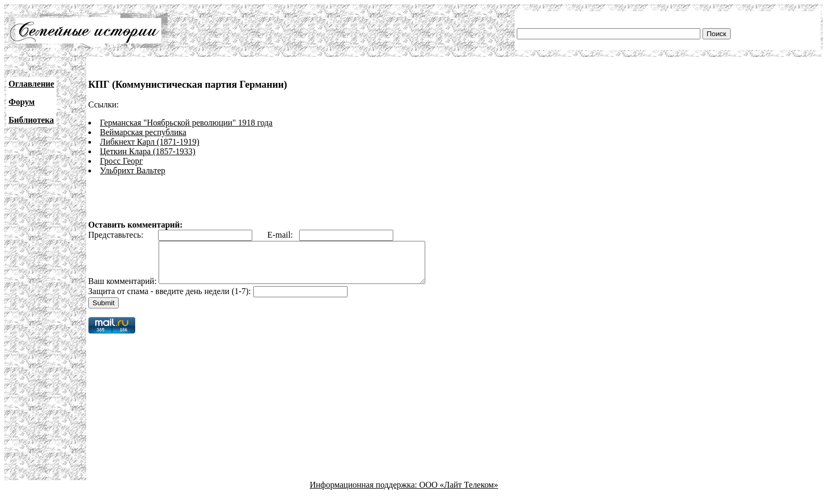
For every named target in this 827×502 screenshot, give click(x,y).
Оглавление (31, 83)
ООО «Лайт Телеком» (458, 492)
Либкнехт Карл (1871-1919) (150, 141)
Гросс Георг (121, 160)
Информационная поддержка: (364, 492)
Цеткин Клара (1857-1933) (147, 151)
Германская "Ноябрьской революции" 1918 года (186, 122)
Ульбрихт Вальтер (133, 170)
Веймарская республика (143, 132)
